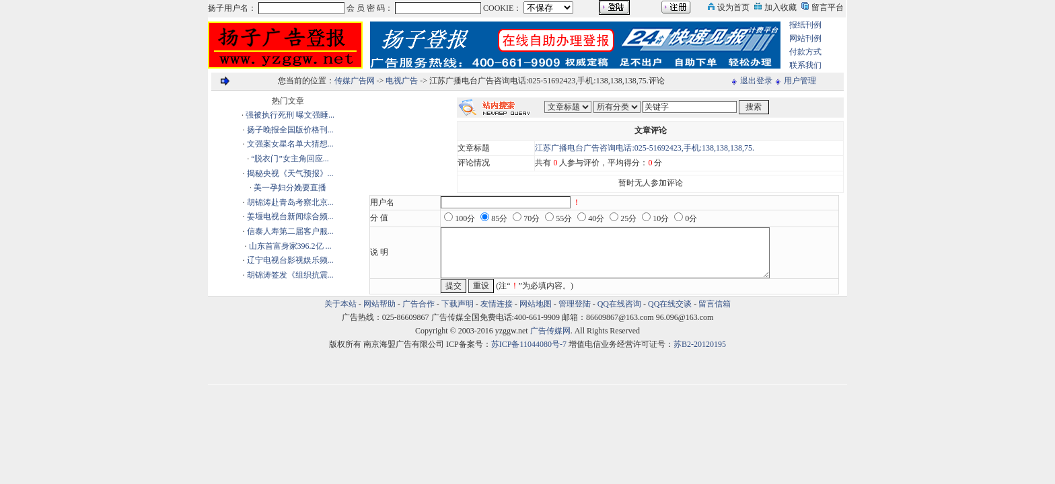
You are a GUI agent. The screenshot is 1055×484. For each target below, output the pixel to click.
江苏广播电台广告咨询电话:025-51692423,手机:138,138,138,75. (644, 148)
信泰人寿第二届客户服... (290, 231)
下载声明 (457, 304)
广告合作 (418, 304)
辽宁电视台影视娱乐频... (290, 260)
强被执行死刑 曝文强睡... (290, 115)
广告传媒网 (550, 330)
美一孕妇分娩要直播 (290, 187)
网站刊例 (805, 38)
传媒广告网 (354, 80)
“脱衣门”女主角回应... (290, 158)
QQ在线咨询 (620, 304)
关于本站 (340, 304)
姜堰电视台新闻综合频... (290, 216)
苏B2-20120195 (700, 344)
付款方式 (805, 51)
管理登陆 (574, 304)
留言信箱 (714, 304)
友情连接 (496, 304)
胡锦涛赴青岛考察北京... (290, 202)
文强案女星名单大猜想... (290, 144)
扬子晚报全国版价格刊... (290, 129)
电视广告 (402, 80)
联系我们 (805, 65)
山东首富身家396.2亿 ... (290, 246)
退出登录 (756, 80)
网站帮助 (379, 304)
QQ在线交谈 (670, 304)
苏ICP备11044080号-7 (529, 344)
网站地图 (535, 304)
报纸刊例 (805, 25)
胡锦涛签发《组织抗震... (290, 275)
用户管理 (800, 80)
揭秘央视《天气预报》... (290, 173)
